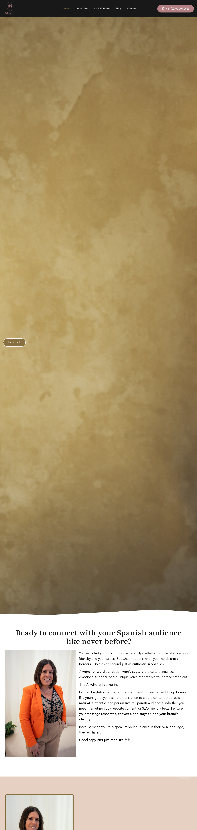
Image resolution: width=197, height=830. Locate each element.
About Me (82, 9)
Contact (131, 9)
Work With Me (102, 9)
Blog (118, 9)
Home (66, 9)
